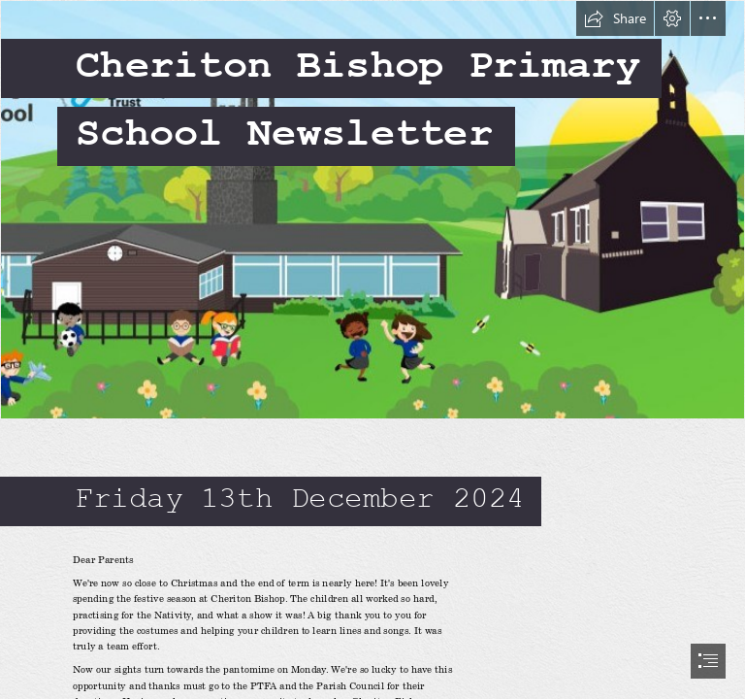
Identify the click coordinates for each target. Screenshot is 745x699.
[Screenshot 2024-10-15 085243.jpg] (372, 209)
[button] (615, 18)
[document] (372, 349)
